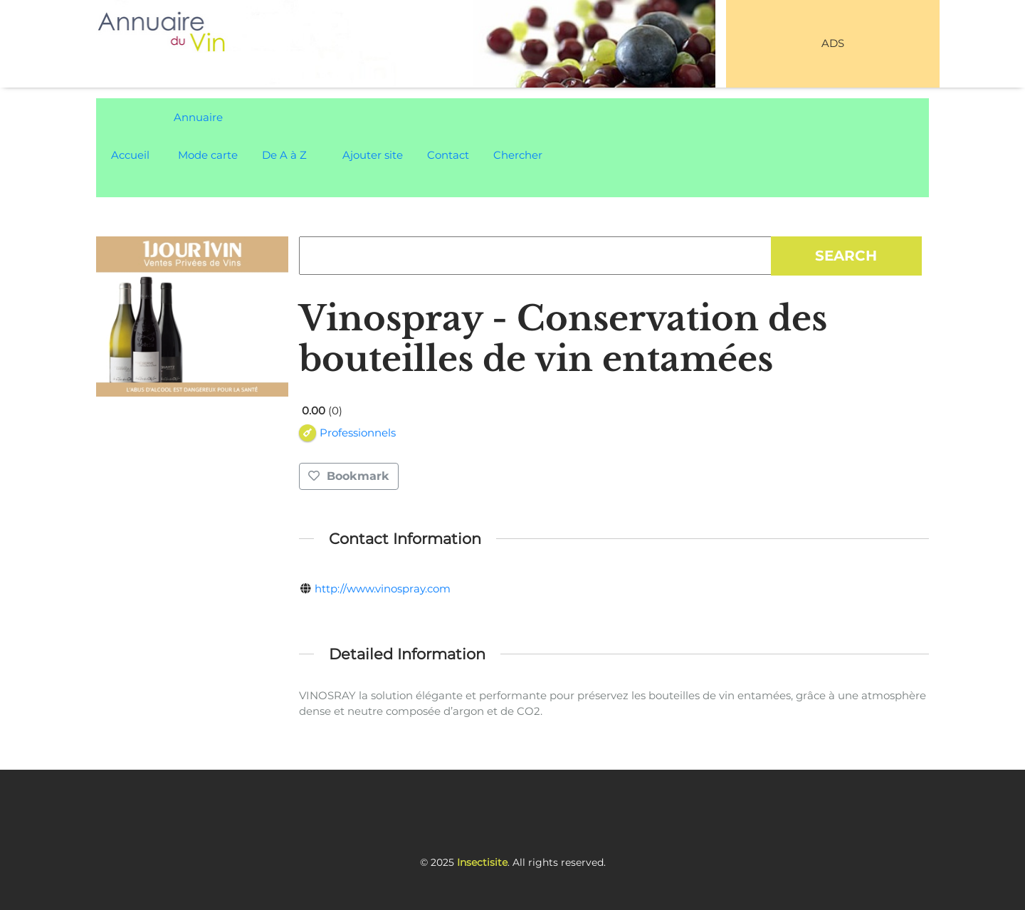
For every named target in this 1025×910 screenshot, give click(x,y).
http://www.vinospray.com (383, 588)
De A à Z (284, 155)
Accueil (130, 155)
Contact (448, 155)
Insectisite (482, 862)
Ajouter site (372, 155)
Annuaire (198, 117)
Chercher (517, 155)
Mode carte (208, 155)
